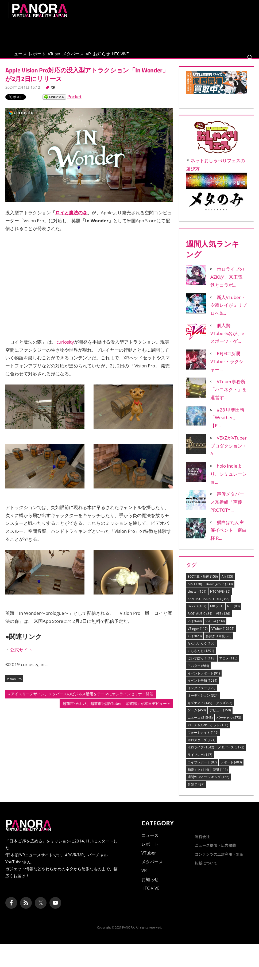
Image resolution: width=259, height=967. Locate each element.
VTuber (74, 56)
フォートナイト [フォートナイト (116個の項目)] (203, 738)
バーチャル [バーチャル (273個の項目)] (229, 723)
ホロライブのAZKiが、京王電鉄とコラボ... (227, 282)
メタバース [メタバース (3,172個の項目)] (231, 753)
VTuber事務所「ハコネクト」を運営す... (228, 395)
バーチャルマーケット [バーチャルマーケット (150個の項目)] (208, 730)
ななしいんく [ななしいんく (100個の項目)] (201, 649)
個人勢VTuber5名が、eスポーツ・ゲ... (227, 339)
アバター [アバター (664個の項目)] (198, 671)
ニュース (22, 56)
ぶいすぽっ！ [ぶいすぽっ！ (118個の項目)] (201, 664)
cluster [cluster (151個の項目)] (197, 597)
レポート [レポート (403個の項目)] (231, 767)
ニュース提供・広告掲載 (215, 850)
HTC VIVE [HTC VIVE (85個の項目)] (220, 597)
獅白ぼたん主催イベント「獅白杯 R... (228, 536)
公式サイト (21, 655)
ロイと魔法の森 (71, 218)
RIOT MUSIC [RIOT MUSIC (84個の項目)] (200, 619)
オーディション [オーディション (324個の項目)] (203, 700)
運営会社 (202, 841)
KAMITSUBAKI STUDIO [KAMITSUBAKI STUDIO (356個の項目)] (209, 604)
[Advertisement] (153, 33)
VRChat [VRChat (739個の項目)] (215, 626)
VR (125, 56)
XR (53, 92)
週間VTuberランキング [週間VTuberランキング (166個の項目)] (208, 782)
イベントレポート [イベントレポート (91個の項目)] (204, 678)
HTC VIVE (173, 56)
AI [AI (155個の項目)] (227, 582)
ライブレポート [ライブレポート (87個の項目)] (202, 767)
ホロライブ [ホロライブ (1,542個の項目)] (201, 753)
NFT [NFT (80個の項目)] (233, 611)
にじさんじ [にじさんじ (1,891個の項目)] (201, 656)
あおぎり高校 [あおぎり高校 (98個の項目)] (218, 641)
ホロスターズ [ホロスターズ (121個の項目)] (201, 745)
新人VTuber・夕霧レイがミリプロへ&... (228, 311)
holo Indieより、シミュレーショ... (228, 479)
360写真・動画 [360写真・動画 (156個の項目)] (203, 582)
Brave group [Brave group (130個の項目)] (219, 589)
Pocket (74, 102)
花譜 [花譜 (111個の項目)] (220, 775)
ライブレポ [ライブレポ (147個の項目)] (200, 760)
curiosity (65, 347)
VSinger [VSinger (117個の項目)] (198, 634)
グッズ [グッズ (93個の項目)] (224, 708)
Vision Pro (14, 684)
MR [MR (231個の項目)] (216, 611)
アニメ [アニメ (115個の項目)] (228, 664)
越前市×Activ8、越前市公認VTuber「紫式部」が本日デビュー (114, 709)
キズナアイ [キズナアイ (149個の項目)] (200, 708)
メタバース (102, 56)
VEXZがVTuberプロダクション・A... (228, 451)
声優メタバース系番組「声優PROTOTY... (227, 507)
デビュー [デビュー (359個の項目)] (220, 715)
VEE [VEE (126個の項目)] (223, 619)
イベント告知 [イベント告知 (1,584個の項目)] (202, 686)
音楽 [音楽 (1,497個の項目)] (196, 790)
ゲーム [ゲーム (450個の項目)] (197, 715)
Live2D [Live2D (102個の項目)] (197, 611)
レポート (49, 56)
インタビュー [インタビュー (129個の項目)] (201, 693)
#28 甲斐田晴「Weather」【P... (227, 423)
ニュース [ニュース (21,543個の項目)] (200, 723)
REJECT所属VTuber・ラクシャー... (226, 367)
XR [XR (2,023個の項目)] (195, 641)
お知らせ (146, 56)
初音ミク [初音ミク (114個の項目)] (198, 775)
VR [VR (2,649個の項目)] (195, 626)
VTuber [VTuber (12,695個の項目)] (222, 634)
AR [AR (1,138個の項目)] (195, 589)
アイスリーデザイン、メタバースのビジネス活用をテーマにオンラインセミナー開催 (82, 700)
